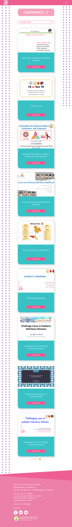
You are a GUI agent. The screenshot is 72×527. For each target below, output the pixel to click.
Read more (36, 67)
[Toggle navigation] (66, 2)
